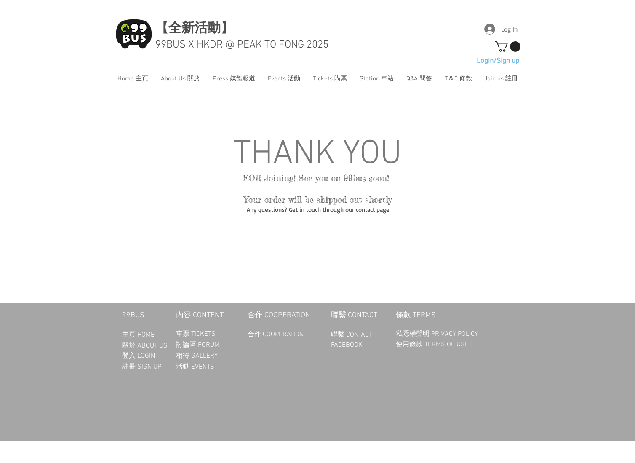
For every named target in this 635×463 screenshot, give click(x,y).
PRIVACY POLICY (455, 334)
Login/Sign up (498, 61)
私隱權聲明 (413, 334)
